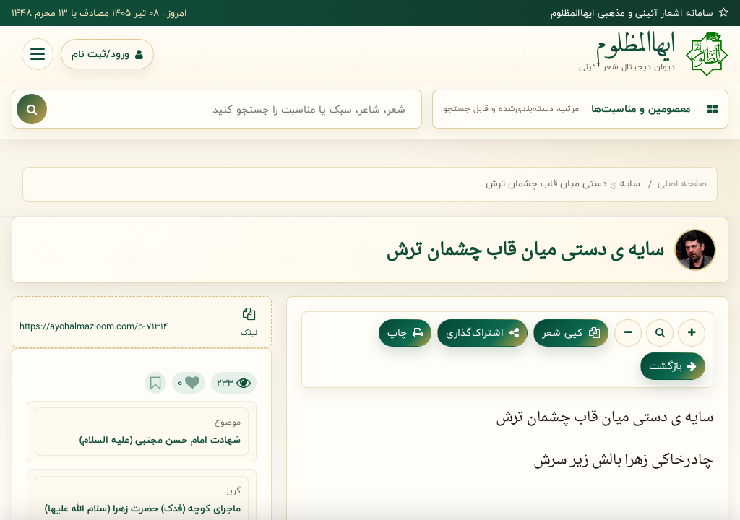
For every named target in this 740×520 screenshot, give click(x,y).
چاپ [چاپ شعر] (405, 333)
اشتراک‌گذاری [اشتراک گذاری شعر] (482, 333)
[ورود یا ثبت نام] (107, 54)
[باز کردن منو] (37, 54)
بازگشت (673, 366)
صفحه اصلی (682, 183)
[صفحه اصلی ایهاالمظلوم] (653, 54)
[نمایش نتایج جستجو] (32, 109)
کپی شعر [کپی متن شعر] (571, 333)
